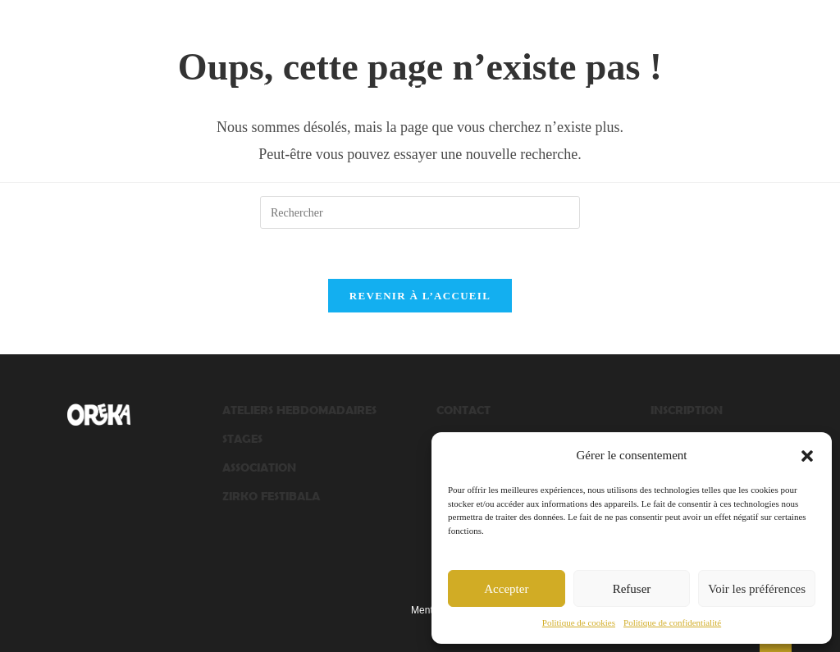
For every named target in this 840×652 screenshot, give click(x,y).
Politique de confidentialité (672, 622)
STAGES (242, 438)
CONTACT (463, 410)
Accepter (506, 588)
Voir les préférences (757, 588)
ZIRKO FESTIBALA (271, 496)
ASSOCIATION (259, 467)
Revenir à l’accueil (420, 296)
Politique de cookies (578, 622)
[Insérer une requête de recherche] (420, 212)
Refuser (632, 588)
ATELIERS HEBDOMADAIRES (299, 410)
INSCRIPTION (687, 410)
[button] (807, 456)
